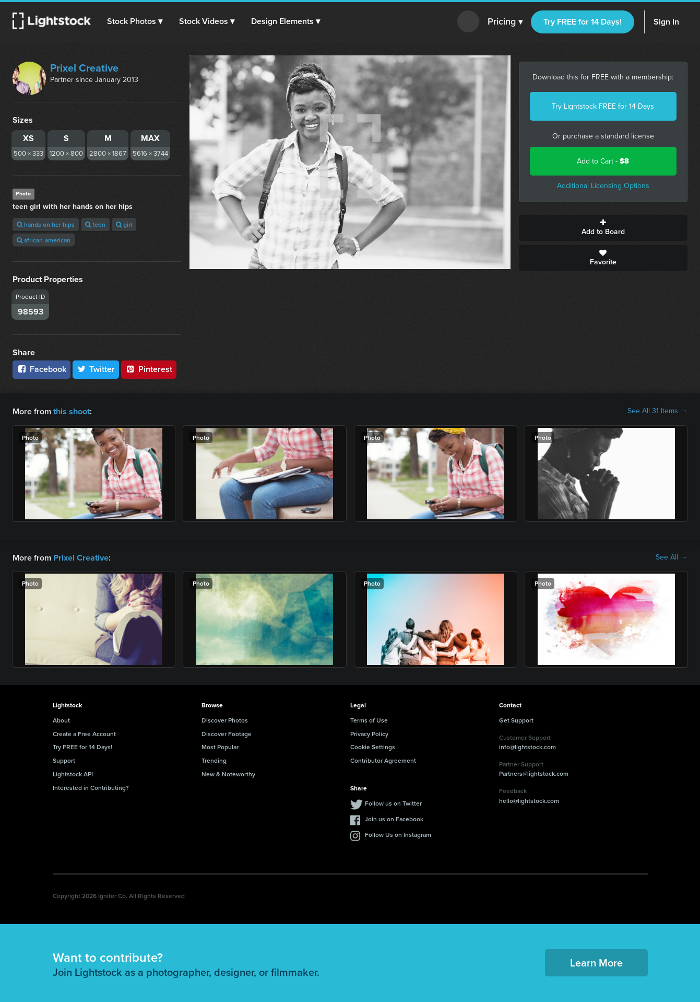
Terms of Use (369, 719)
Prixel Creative (84, 68)
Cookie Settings (372, 745)
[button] (135, 21)
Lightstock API (73, 772)
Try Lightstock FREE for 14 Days (603, 106)
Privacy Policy (369, 732)
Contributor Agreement (383, 759)
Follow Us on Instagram (398, 833)
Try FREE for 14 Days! (582, 22)
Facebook (41, 369)
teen (95, 224)
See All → (671, 557)
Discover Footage (226, 732)
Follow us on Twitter (393, 802)
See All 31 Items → (657, 411)
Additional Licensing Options (603, 185)
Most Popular (220, 745)
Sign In (666, 22)
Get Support (516, 719)
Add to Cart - (603, 161)
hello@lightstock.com (529, 799)
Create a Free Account (84, 732)
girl (124, 224)
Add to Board (603, 228)
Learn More (596, 961)
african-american (43, 240)
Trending (214, 759)
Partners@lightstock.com (533, 772)
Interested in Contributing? (91, 786)
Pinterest (148, 369)
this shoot (71, 411)
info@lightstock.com (527, 745)
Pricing (505, 21)
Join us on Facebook (394, 817)
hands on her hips (46, 224)
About (61, 719)
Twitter (96, 369)
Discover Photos (224, 719)
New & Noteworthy (228, 772)
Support (64, 759)
